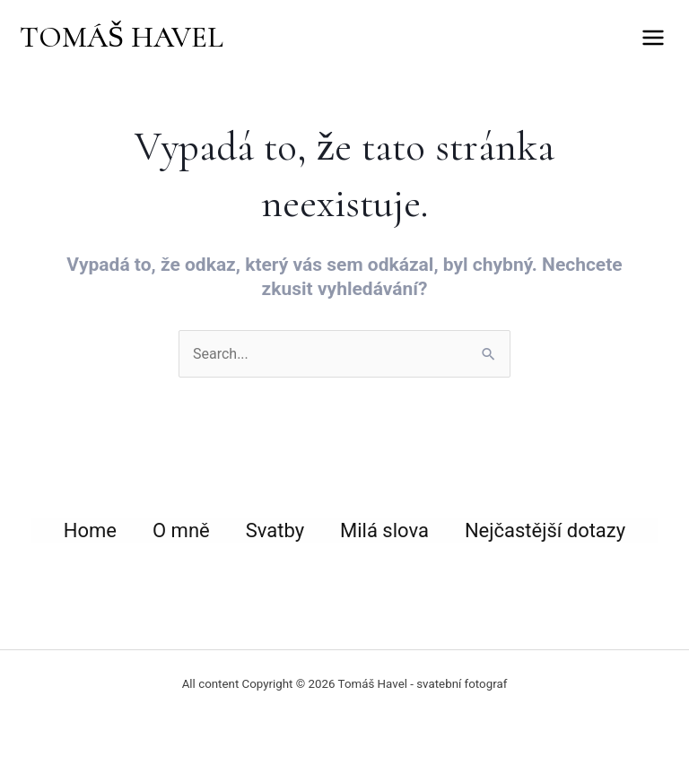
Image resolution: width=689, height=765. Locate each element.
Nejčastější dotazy (545, 530)
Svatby (275, 530)
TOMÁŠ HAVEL (121, 37)
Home (90, 530)
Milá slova (384, 530)
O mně (181, 530)
